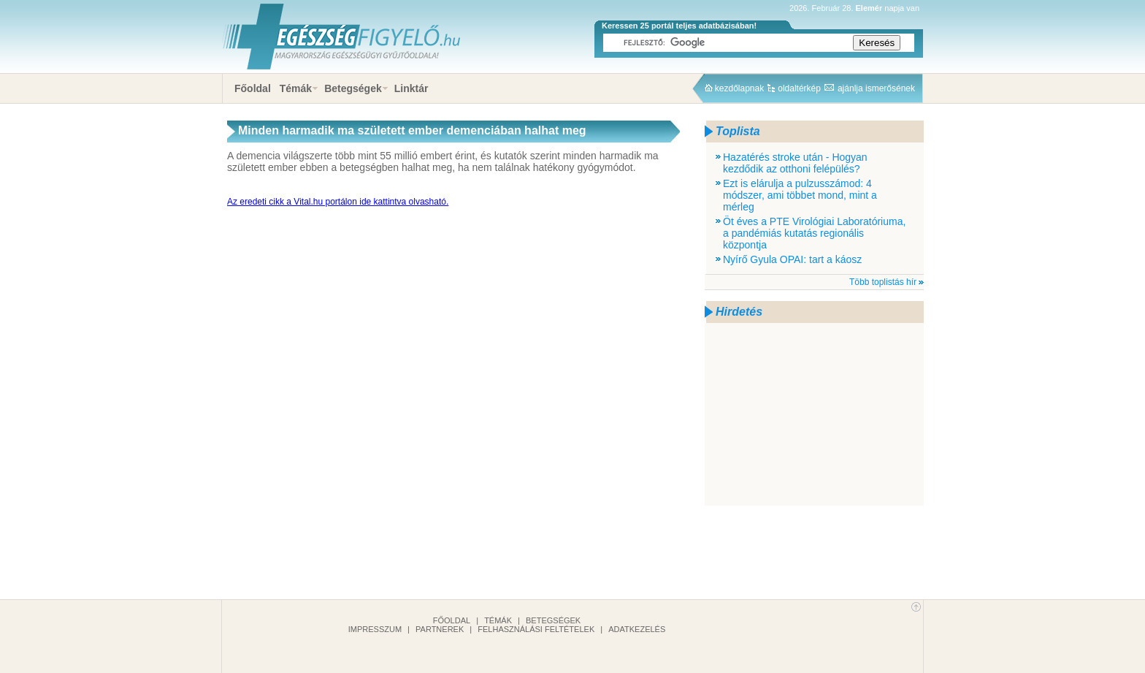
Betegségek (353, 88)
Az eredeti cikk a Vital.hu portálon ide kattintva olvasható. (337, 202)
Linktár (411, 88)
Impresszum (375, 629)
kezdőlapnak (739, 88)
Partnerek (440, 629)
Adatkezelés (636, 629)
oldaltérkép (799, 88)
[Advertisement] (814, 414)
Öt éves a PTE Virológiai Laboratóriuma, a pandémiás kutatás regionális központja (814, 233)
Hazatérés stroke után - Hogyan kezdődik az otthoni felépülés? (795, 163)
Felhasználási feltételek (536, 629)
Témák (296, 88)
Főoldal (252, 88)
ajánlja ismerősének (876, 88)
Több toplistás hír (882, 282)
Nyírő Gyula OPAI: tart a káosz (792, 259)
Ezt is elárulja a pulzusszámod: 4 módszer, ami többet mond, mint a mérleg (800, 195)
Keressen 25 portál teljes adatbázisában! (679, 25)
